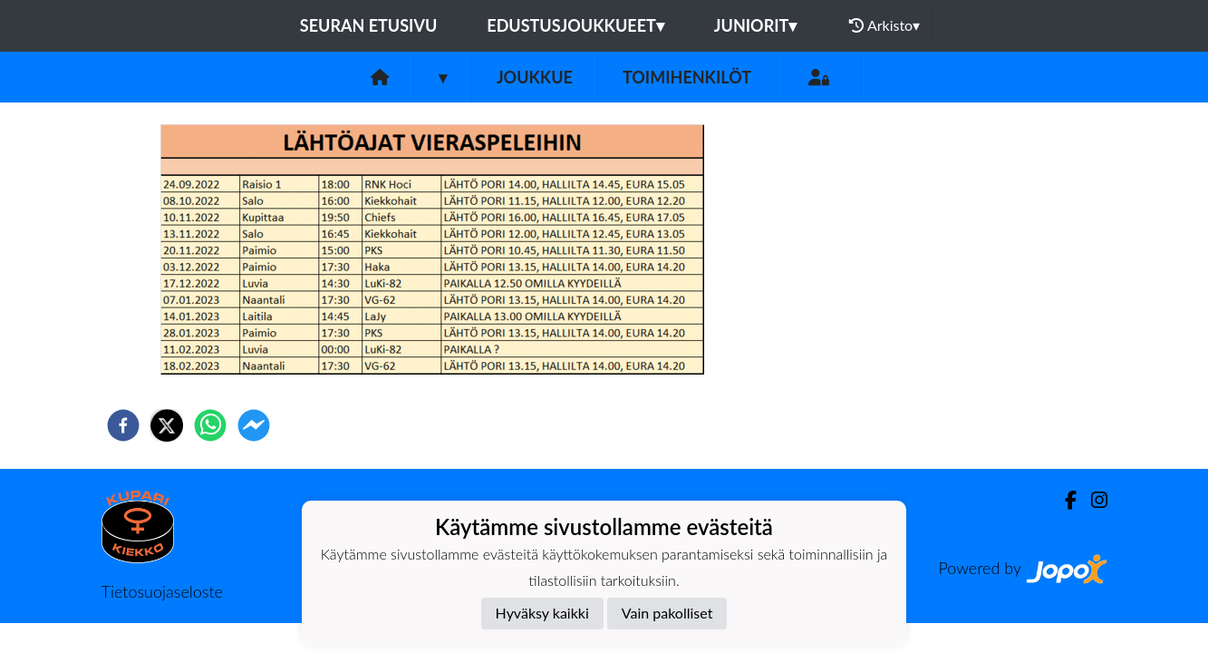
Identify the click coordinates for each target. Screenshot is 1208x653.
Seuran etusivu (369, 25)
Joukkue (535, 77)
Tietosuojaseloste (162, 591)
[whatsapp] (210, 425)
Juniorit (755, 25)
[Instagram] (1092, 500)
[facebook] (123, 425)
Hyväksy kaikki (542, 612)
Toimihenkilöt (687, 77)
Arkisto (884, 25)
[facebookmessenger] (253, 425)
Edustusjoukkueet (575, 25)
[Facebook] (1063, 500)
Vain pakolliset (667, 612)
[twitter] (166, 425)
